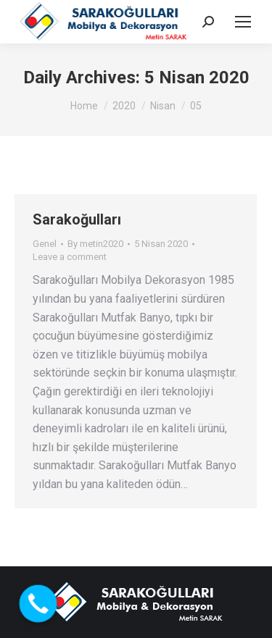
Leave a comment (70, 256)
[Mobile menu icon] (242, 21)
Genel (45, 243)
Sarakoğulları (77, 219)
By (95, 243)
